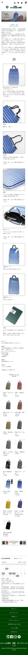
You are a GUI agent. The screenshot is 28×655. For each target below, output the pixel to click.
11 (24, 568)
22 (13, 573)
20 (6, 573)
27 (6, 575)
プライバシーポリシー (14, 620)
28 (10, 575)
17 (21, 571)
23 (17, 573)
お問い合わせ (14, 631)
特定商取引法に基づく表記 (14, 624)
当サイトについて (14, 612)
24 (21, 573)
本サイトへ (14, 608)
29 (13, 575)
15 (13, 571)
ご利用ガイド (14, 616)
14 (10, 571)
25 (24, 573)
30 (17, 575)
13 (6, 571)
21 (10, 573)
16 (17, 571)
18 (24, 571)
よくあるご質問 (14, 628)
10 (21, 568)
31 (21, 575)
